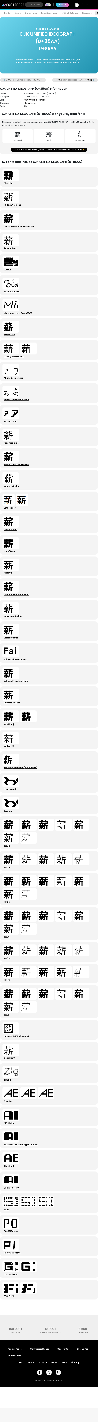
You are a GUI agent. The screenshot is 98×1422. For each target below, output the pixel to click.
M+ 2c (8, 959)
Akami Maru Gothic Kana (17, 419)
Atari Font (10, 1241)
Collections (31, 13)
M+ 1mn (8, 1018)
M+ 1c (7, 1078)
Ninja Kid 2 (10, 1195)
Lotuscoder (10, 536)
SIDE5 (7, 1288)
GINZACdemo (11, 1358)
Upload (62, 5)
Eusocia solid (11, 839)
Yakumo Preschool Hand (17, 722)
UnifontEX (10, 792)
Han (26, 106)
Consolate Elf (11, 559)
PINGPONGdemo (13, 1335)
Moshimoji (10, 769)
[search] (34, 4)
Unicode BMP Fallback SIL (17, 1101)
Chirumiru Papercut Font (17, 629)
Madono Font (11, 442)
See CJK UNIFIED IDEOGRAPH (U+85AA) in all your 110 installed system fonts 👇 (49, 151)
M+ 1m (8, 1042)
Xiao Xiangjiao (12, 465)
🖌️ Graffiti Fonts (69, 13)
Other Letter (30, 103)
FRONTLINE (10, 1382)
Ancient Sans (11, 255)
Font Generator (49, 13)
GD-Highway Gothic (15, 372)
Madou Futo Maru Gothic (17, 489)
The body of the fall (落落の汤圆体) (21, 816)
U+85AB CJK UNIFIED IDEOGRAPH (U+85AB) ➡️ (74, 80)
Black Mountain (12, 302)
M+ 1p (7, 995)
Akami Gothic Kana (14, 395)
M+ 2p (8, 899)
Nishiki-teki (10, 349)
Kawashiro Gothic (14, 652)
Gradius (9, 1171)
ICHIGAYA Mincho (13, 209)
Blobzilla (9, 185)
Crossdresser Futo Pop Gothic (20, 232)
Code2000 (10, 1125)
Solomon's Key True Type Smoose (21, 1218)
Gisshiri (8, 279)
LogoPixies (10, 582)
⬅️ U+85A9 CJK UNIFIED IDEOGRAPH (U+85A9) (23, 80)
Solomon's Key (12, 1265)
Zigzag (8, 1148)
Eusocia (9, 862)
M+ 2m (8, 922)
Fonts (7, 13)
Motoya (9, 606)
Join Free (89, 5)
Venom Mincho (12, 512)
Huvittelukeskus (13, 746)
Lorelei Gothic (12, 676)
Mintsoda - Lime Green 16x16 (19, 325)
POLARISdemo (12, 1311)
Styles (17, 13)
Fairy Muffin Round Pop (16, 699)
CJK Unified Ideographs (35, 99)
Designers (87, 13)
